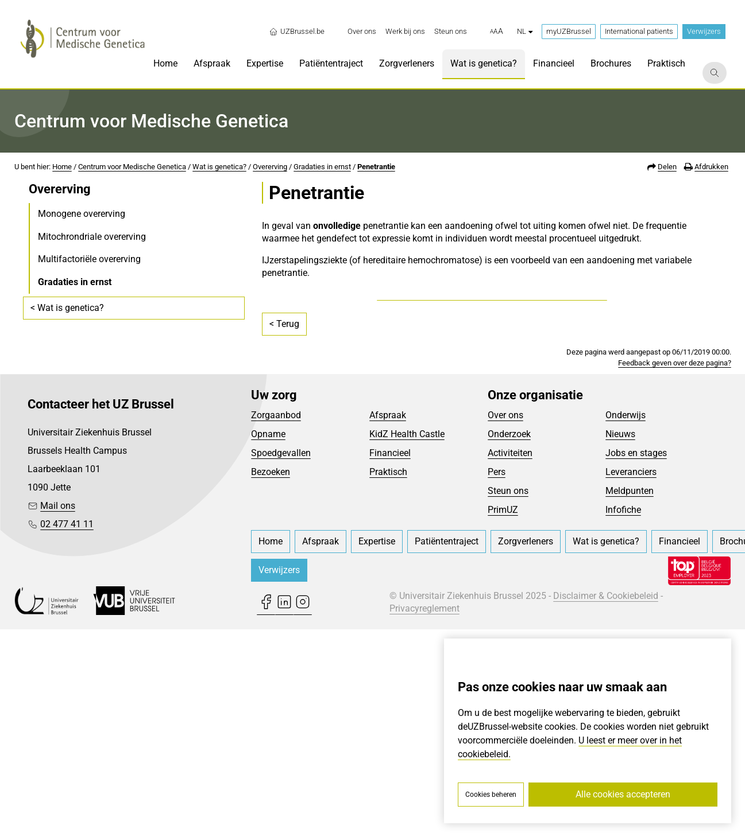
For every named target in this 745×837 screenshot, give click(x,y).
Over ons (505, 622)
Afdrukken (711, 166)
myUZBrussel (568, 31)
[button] (496, 32)
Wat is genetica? (219, 166)
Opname (268, 641)
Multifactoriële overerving (89, 259)
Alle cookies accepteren (623, 794)
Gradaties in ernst (322, 166)
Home (62, 166)
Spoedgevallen (281, 660)
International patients (639, 31)
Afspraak (387, 622)
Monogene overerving (81, 213)
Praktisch (388, 679)
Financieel (390, 660)
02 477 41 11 (67, 731)
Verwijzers (704, 31)
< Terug (284, 530)
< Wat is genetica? (67, 307)
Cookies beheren (490, 795)
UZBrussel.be (297, 31)
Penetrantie (376, 166)
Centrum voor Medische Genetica (132, 166)
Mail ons (57, 713)
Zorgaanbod (276, 622)
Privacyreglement (424, 816)
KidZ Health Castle (407, 641)
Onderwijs (625, 622)
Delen (667, 166)
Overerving (270, 166)
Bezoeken (270, 679)
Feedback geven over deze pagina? (674, 570)
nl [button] (524, 31)
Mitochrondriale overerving (92, 236)
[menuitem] (362, 31)
